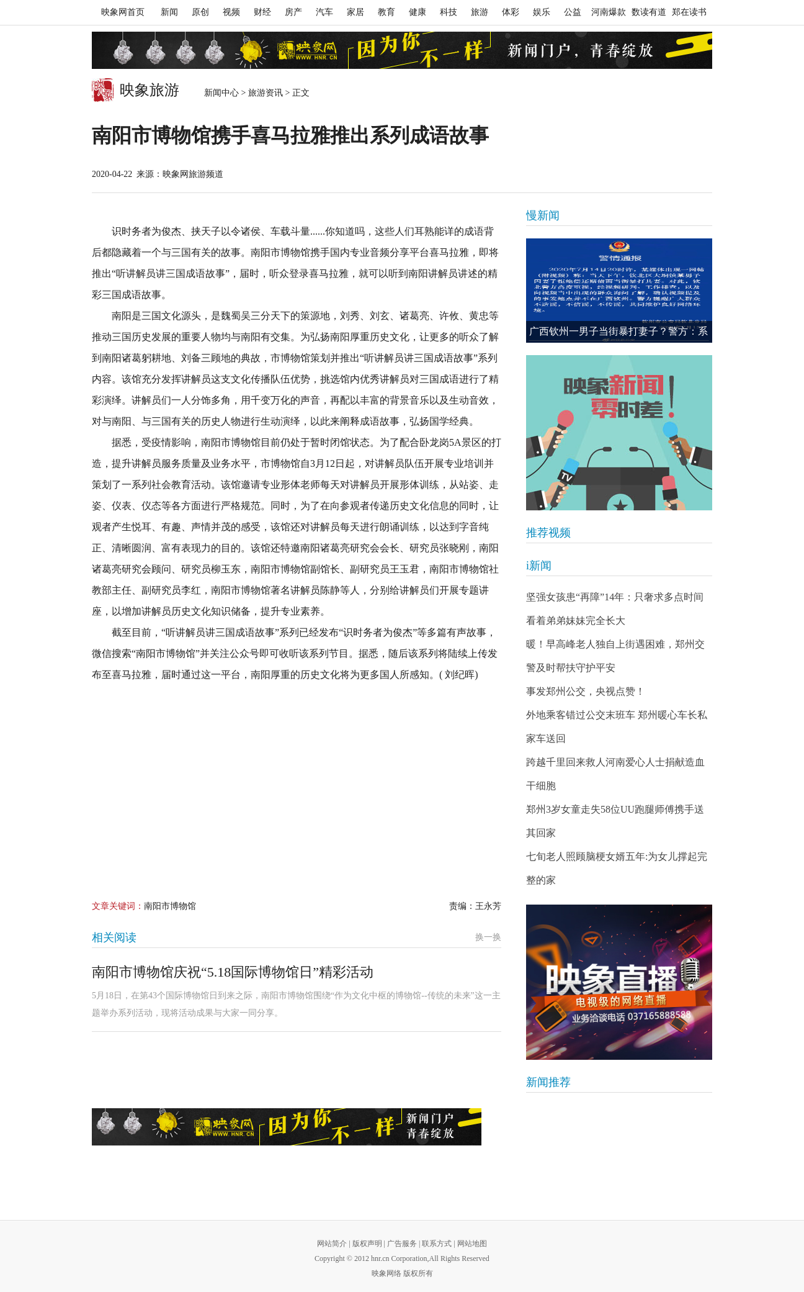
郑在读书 (689, 12)
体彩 (510, 12)
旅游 (479, 12)
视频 (231, 12)
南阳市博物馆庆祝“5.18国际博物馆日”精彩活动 (232, 972)
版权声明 (367, 1243)
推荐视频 (548, 532)
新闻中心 (221, 92)
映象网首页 (123, 12)
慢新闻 (543, 215)
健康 (417, 12)
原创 (200, 12)
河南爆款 (608, 12)
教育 (386, 12)
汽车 (324, 12)
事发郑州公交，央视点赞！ (585, 691)
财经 (262, 12)
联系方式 (437, 1243)
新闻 (169, 12)
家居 (355, 12)
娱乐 (541, 12)
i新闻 (539, 565)
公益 (572, 12)
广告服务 (402, 1243)
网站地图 (472, 1243)
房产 (293, 12)
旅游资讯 (265, 92)
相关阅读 (114, 937)
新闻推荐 (548, 1082)
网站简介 (332, 1243)
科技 (448, 12)
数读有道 (649, 12)
